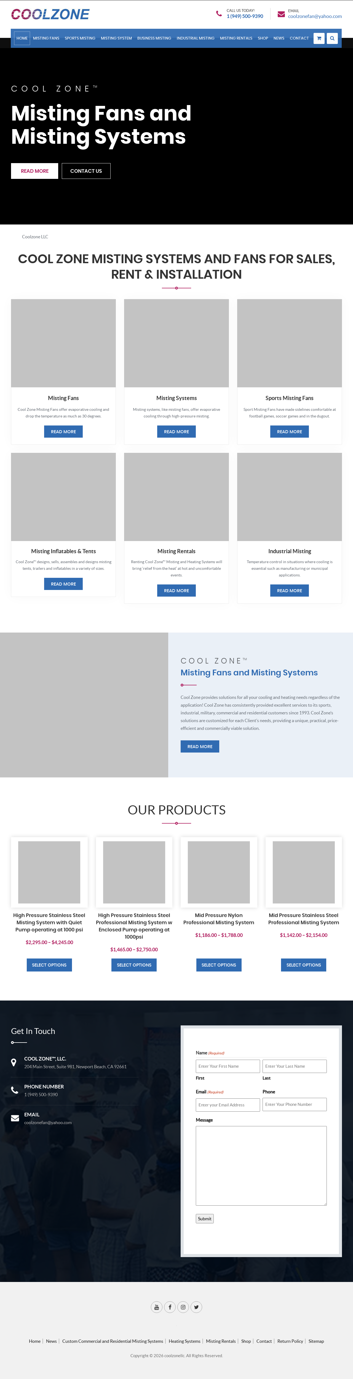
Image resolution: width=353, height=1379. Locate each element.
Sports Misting (80, 39)
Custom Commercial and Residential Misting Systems (112, 1341)
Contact (299, 39)
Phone (269, 1091)
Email (209, 1092)
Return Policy (290, 1341)
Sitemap (316, 1341)
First (200, 1078)
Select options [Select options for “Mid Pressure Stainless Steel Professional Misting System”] (304, 965)
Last (267, 1078)
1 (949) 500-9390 (245, 17)
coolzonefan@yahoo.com (315, 17)
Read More (35, 171)
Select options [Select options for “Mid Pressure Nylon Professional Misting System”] (219, 965)
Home (22, 39)
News (279, 39)
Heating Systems (184, 1341)
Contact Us (86, 171)
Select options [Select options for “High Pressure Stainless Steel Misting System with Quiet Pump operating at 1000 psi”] (49, 965)
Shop (263, 39)
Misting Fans (46, 39)
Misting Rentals (236, 39)
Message (204, 1119)
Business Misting (155, 39)
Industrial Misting (196, 39)
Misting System (116, 39)
